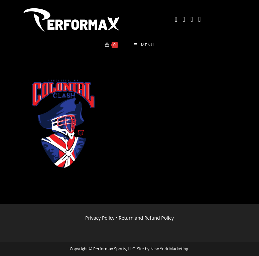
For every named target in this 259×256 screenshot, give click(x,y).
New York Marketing (169, 249)
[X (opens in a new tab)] (176, 19)
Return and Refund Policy (146, 218)
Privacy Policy (99, 218)
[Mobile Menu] (143, 45)
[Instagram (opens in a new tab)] (192, 19)
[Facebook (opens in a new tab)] (184, 19)
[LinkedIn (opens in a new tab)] (199, 19)
